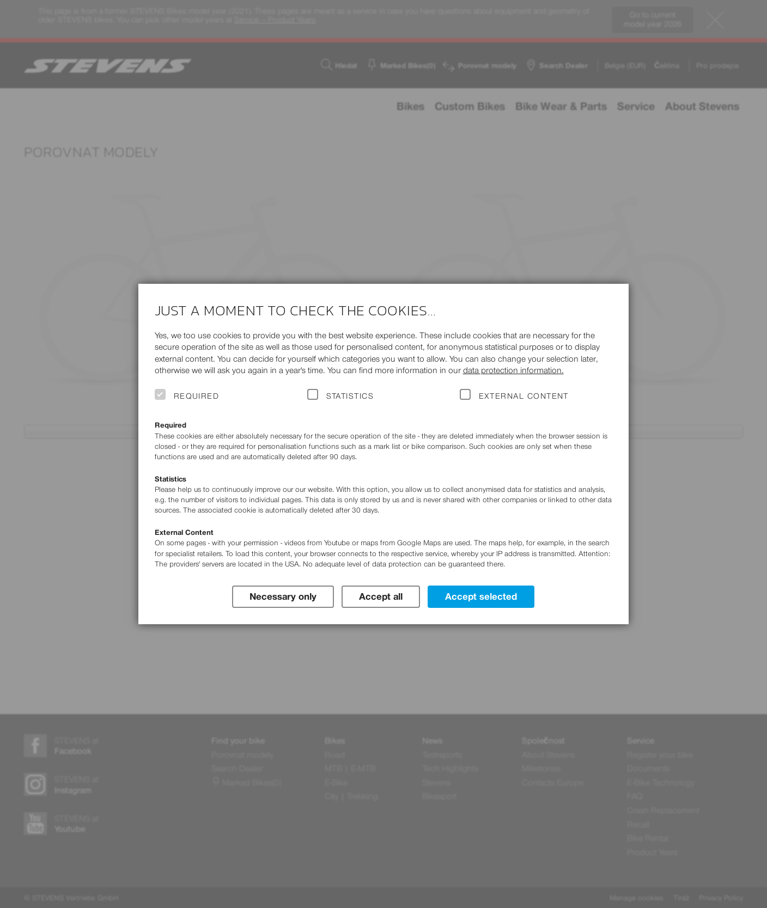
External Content (524, 396)
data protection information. (513, 370)
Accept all (381, 596)
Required (197, 396)
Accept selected (481, 596)
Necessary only (282, 596)
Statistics (350, 396)
